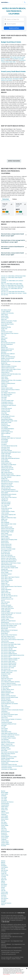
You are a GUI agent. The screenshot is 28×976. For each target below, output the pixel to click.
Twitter (21, 957)
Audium (3, 336)
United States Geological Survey (9, 733)
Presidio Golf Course (6, 616)
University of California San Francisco (10, 734)
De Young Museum (5, 417)
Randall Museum (5, 622)
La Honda (3, 876)
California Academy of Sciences (9, 366)
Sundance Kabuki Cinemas (7, 702)
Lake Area (3, 878)
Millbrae (3, 881)
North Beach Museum (6, 574)
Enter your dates (14, 161)
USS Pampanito (5, 739)
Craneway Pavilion (5, 411)
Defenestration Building (6, 419)
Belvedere (3, 352)
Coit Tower (3, 399)
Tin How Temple (5, 720)
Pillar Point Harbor (5, 602)
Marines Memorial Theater (7, 530)
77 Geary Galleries (5, 311)
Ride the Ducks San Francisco (8, 627)
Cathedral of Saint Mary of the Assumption (11, 380)
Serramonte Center (6, 674)
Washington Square (6, 748)
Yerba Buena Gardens (6, 767)
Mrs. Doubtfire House (6, 550)
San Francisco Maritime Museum (9, 653)
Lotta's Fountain (5, 513)
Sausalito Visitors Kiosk (6, 672)
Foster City (3, 873)
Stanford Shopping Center (7, 692)
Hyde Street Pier (5, 480)
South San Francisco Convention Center (11, 684)
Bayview (3, 791)
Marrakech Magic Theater (7, 531)
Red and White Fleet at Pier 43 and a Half (11, 624)
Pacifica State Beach (6, 589)
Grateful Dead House (6, 463)
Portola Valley (4, 892)
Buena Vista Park (5, 360)
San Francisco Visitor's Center (8, 666)
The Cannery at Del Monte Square (9, 714)
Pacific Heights (4, 825)
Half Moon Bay (4, 875)
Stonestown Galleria (18, 78)
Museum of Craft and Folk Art (8, 556)
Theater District (5, 841)
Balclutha (3, 339)
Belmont (3, 862)
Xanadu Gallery (5, 763)
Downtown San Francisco (7, 802)
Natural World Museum (6, 564)
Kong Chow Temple (6, 495)
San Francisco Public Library (8, 661)
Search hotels (14, 28)
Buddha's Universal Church (7, 358)
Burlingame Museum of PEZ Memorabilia (11, 361)
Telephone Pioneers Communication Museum (12, 709)
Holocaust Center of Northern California (10, 475)
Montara (3, 882)
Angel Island (4, 325)
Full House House (5, 447)
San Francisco (4, 898)
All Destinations (18, 950)
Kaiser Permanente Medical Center (9, 491)
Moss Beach (4, 884)
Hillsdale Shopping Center (7, 474)
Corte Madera (4, 867)
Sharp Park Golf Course (7, 678)
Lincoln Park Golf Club (6, 508)
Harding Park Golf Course (7, 469)
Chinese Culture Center (7, 388)
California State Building (7, 370)
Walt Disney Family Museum (7, 742)
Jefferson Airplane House (7, 486)
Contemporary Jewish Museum (8, 405)
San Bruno (3, 895)
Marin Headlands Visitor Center (8, 524)
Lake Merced (4, 500)
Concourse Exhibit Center (7, 400)
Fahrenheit (5, 199)
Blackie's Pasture (5, 355)
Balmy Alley (4, 341)
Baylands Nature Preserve (7, 349)
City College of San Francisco (8, 392)
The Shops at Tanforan (6, 716)
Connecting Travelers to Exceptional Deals (11, 947)
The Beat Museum (5, 713)
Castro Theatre (4, 378)
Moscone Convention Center (8, 549)
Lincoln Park (4, 506)
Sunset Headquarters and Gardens (9, 703)
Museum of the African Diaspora (9, 559)
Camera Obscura (5, 372)
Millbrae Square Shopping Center (9, 539)
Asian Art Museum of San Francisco (9, 333)
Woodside (3, 845)
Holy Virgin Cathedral (6, 477)
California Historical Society (7, 367)
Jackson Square (5, 812)
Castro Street (4, 377)
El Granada (3, 871)
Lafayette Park (4, 499)
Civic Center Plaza (5, 395)
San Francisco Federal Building (8, 650)
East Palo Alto (4, 870)
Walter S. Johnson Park (6, 744)
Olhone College (5, 581)
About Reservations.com (7, 950)
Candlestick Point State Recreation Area (11, 374)
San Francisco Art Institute (7, 642)
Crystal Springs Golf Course (7, 416)
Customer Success (14, 952)
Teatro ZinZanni (5, 708)
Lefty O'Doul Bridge (5, 503)
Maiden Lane (4, 519)
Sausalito (3, 901)
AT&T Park (3, 335)
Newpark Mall (4, 569)
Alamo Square (4, 314)
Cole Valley (4, 798)
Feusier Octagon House (7, 431)
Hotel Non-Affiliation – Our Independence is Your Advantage (13, 945)
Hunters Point (4, 809)
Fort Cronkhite (4, 441)
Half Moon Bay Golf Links (7, 467)
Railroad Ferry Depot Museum (8, 620)
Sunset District (4, 837)
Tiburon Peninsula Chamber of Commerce (11, 719)
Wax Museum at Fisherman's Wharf (9, 752)
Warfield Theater (5, 747)
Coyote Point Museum (6, 408)
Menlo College (4, 536)
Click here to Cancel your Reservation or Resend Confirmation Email (12, 934)
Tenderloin (3, 839)
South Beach (4, 834)
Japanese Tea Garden (6, 485)
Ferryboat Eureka (5, 430)
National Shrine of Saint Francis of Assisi (11, 563)
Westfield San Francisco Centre (9, 756)
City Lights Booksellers (6, 394)
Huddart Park (4, 478)
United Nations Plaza (6, 731)
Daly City (3, 868)
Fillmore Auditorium (5, 433)
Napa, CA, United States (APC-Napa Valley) (11, 283)
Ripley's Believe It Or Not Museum (9, 630)
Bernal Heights (4, 792)
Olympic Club (4, 583)
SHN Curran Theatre (6, 680)
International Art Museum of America (10, 481)
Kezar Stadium (4, 492)
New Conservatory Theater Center (9, 567)
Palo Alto (3, 890)
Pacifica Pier (4, 588)
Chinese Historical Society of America (10, 389)
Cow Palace (4, 406)
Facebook (17, 957)
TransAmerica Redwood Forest (8, 724)
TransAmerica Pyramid (6, 722)
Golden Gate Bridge (6, 453)
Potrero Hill (4, 830)
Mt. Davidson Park (5, 552)
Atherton (3, 861)
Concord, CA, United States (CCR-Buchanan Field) (13, 276)
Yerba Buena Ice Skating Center (9, 769)
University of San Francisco (7, 736)
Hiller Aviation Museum (15, 57)
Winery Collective (5, 759)
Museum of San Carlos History (8, 558)
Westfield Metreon (5, 755)
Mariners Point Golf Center (7, 528)
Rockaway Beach (5, 631)
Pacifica (3, 889)
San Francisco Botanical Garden (9, 647)
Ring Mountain (4, 628)
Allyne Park (4, 319)
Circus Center (4, 391)
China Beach (4, 385)
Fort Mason (4, 444)
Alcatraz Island (4, 316)
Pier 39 (3, 600)
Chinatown (3, 795)
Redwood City (4, 893)
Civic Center (4, 797)
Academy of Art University (7, 313)
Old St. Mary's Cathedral (7, 580)
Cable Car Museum (5, 364)
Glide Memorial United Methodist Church (11, 452)
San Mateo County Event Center (9, 670)
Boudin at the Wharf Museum (8, 356)
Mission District (4, 819)
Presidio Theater (5, 619)
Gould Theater (4, 460)
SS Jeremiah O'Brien (6, 686)
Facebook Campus (5, 425)
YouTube (3, 958)
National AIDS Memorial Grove (8, 561)
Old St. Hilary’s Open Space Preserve (10, 577)
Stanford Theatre (5, 694)
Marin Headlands (5, 522)
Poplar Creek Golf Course (7, 608)
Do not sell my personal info (9, 954)
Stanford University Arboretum (8, 695)
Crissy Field (4, 413)
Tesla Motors (4, 711)
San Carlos (3, 896)
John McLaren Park (6, 488)
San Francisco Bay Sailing (7, 645)
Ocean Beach (4, 575)
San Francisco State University (8, 664)
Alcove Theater (5, 317)
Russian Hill (4, 833)
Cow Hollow (4, 800)
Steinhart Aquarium (5, 699)
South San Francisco (6, 903)
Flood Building (4, 439)
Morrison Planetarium (6, 547)
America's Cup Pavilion (6, 80)
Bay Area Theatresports (7, 344)
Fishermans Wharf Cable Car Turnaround (11, 438)
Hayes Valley (12, 61)
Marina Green (4, 525)
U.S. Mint (3, 727)
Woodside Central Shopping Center (9, 761)
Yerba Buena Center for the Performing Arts (11, 766)
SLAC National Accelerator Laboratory (10, 681)
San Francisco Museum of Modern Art (10, 658)
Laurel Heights (4, 816)
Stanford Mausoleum (6, 691)
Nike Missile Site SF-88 (6, 570)
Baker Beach (4, 338)
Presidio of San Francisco (7, 617)
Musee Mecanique (5, 553)
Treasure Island (5, 61)
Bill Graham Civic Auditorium (8, 353)
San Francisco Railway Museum (8, 663)
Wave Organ (4, 750)
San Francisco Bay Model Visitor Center (11, 644)
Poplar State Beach (6, 609)
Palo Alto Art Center (6, 594)
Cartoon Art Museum (6, 375)
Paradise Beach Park (6, 597)
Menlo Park (4, 879)
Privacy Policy (19, 973)
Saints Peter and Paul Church (8, 638)
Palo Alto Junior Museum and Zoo (9, 595)
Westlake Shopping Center (7, 758)
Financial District (5, 803)
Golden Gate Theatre (6, 456)
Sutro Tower (4, 705)
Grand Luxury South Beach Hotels (13, 71)
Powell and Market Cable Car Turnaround (11, 613)
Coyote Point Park (5, 410)
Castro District (4, 794)
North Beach (22, 60)
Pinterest (18, 958)
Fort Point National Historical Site (9, 445)
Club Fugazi (4, 397)
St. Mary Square (5, 688)
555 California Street (6, 310)
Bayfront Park (4, 347)
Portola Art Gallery (5, 611)
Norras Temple (4, 572)
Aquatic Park (4, 328)
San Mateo (3, 900)
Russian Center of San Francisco (9, 634)
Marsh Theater (4, 533)
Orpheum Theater (5, 584)
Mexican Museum (5, 538)
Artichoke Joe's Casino (6, 331)
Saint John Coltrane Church (7, 636)
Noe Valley (3, 822)
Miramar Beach (4, 541)
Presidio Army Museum (6, 614)
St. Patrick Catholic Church (7, 689)
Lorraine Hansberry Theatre (8, 511)
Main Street (4, 520)
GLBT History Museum (6, 450)
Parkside (3, 827)
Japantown (3, 814)
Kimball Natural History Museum (8, 494)
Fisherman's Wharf (5, 436)
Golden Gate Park (5, 455)
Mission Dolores (5, 542)
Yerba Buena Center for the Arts (9, 764)
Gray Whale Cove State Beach (8, 464)
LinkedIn (13, 958)
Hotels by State (5, 952)
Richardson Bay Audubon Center (9, 625)
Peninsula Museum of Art (7, 599)
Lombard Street (5, 510)
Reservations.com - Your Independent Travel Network (12, 941)
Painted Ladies (4, 591)
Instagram (8, 958)
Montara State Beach (6, 545)
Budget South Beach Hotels (11, 42)
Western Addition (5, 844)
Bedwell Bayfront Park (6, 350)
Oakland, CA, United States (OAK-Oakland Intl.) (12, 286)
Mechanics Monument (6, 534)
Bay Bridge (3, 345)
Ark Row (3, 330)
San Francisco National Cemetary (9, 659)
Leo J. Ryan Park (5, 505)
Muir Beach (4, 886)
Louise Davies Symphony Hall (8, 514)
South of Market (5, 836)
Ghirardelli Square (5, 449)
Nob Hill (3, 820)
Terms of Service (6, 974)
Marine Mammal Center (6, 527)
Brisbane (3, 864)
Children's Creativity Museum (8, 383)
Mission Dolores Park (6, 544)
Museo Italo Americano (6, 78)
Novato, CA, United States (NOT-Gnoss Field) (12, 285)
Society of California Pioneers (8, 683)
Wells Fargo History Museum (8, 753)
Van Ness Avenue (5, 741)
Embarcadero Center (6, 422)
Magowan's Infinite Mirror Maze (8, 517)
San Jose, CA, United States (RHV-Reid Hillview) (12, 291)
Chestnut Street (5, 381)
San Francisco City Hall (6, 649)
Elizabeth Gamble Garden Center (9, 420)
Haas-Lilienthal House (6, 466)
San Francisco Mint (5, 656)
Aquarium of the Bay (6, 327)
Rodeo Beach (4, 633)
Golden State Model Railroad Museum (10, 458)
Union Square (4, 728)
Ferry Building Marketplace (7, 428)
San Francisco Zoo (5, 669)
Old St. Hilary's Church (6, 578)
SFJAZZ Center (5, 677)
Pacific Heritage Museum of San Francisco (11, 586)
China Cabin (4, 386)
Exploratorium (4, 424)
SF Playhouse (4, 675)
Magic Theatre (4, 516)
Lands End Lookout (5, 502)
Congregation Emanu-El (7, 402)
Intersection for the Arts (7, 483)
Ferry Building (4, 427)
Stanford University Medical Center (9, 697)
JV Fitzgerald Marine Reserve (8, 489)
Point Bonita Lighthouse (7, 606)
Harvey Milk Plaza (5, 470)
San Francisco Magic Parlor (8, 652)
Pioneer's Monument (6, 605)
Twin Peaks (4, 725)
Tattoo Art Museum (5, 706)
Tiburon (3, 904)
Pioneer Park (4, 603)
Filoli (2, 435)
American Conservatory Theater (9, 320)
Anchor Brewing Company (7, 324)
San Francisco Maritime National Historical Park (12, 655)
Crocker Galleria (5, 414)
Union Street (4, 730)
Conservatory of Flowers (7, 403)
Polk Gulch (3, 828)
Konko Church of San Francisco (9, 497)
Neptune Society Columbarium (8, 566)
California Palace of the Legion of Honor (11, 369)
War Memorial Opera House (8, 745)
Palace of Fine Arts (5, 592)
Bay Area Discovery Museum (8, 342)
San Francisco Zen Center (7, 667)
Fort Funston (4, 442)
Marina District (4, 817)
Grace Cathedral (5, 461)
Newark (3, 887)
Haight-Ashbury (4, 806)
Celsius (14, 199)
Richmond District (5, 831)
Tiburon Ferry (4, 717)
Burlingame (3, 865)
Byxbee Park (4, 363)
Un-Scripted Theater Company (8, 738)
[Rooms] (14, 24)
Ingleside (3, 811)
